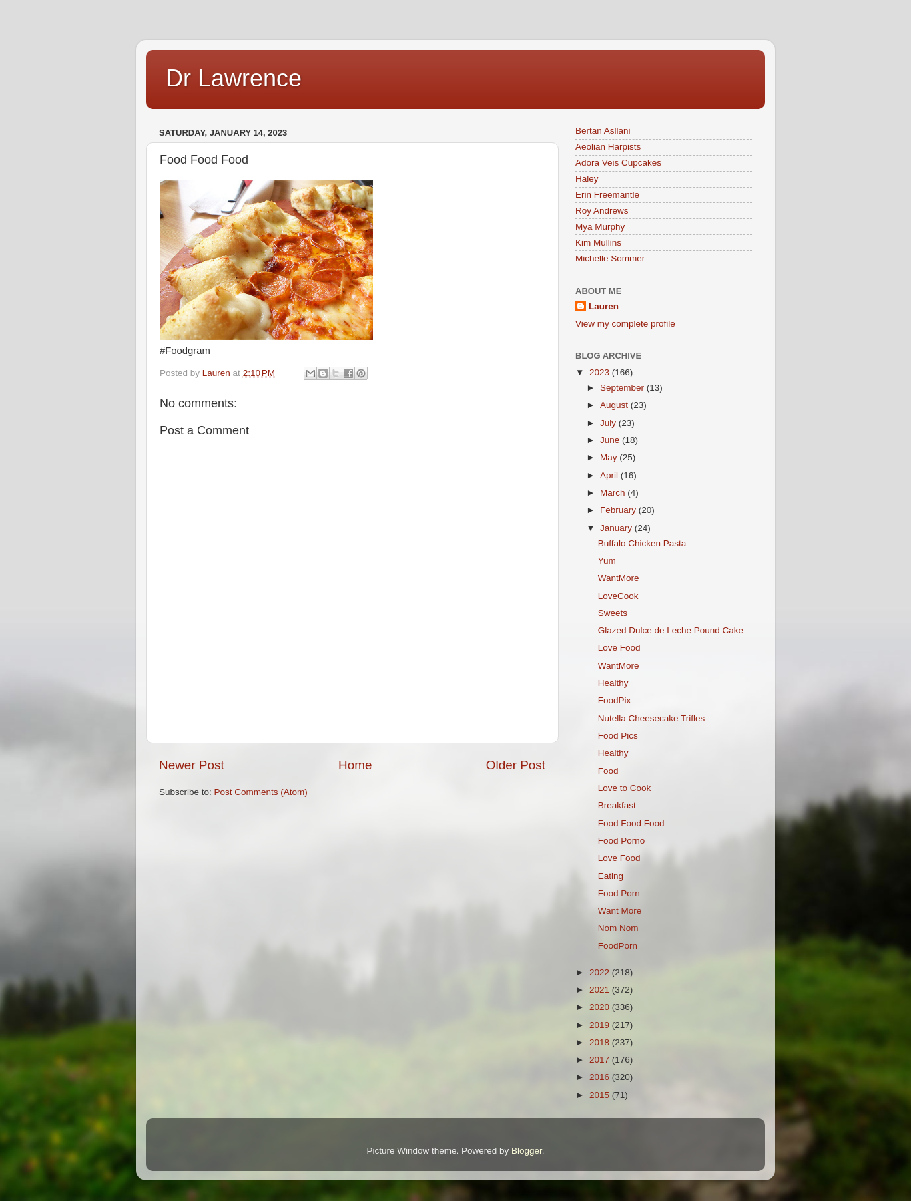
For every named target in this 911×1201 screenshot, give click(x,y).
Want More (620, 911)
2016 (600, 1077)
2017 (600, 1060)
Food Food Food (631, 823)
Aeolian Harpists (608, 147)
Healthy (613, 683)
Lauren (604, 306)
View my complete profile (625, 324)
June (611, 440)
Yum (607, 561)
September (623, 388)
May (609, 457)
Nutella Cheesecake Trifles (651, 718)
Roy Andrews (602, 211)
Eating (610, 876)
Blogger (526, 1151)
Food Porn (619, 893)
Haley (587, 179)
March (613, 493)
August (615, 405)
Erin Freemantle (607, 195)
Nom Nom (618, 928)
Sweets (612, 613)
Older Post (515, 765)
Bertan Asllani (603, 131)
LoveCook (618, 596)
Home (355, 765)
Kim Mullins (598, 243)
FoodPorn (617, 946)
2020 (600, 1007)
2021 (600, 990)
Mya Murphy (600, 227)
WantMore (618, 578)
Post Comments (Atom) (261, 792)
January (617, 528)
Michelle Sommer (610, 258)
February (619, 510)
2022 (600, 972)
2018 (600, 1042)
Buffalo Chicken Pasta (642, 543)
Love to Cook (624, 788)
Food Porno (621, 841)
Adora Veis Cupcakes (618, 163)
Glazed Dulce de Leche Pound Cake (670, 630)
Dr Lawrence (234, 78)
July (609, 423)
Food (608, 771)
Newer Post (191, 765)
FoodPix (614, 700)
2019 (600, 1025)
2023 (600, 372)
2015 (600, 1095)
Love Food (619, 648)
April (610, 475)
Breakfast (617, 805)
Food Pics (618, 736)
